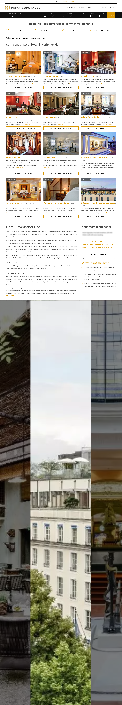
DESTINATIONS (71, 7)
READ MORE (10, 296)
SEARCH (111, 15)
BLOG (96, 7)
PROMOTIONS (81, 7)
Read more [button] (35, 84)
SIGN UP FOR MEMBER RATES (24, 87)
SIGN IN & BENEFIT (99, 254)
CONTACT (104, 7)
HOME (62, 7)
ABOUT (90, 7)
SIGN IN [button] (112, 7)
